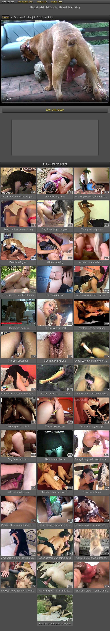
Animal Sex (42, 2)
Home (5, 17)
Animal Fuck (56, 2)
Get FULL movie (55, 109)
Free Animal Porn (25, 2)
